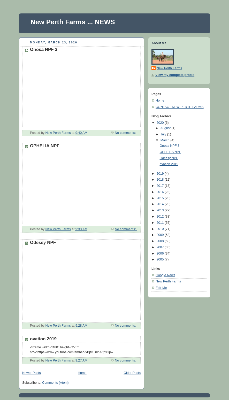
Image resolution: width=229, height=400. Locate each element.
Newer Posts (31, 373)
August (166, 128)
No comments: (126, 133)
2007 (161, 247)
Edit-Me (161, 288)
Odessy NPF (43, 242)
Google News (165, 275)
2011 (161, 223)
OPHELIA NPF (44, 145)
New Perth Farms (169, 68)
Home (82, 373)
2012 (161, 216)
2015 (161, 198)
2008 (161, 241)
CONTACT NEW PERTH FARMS (180, 107)
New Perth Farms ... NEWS (72, 22)
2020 (161, 123)
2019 (161, 173)
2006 (161, 253)
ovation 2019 (43, 338)
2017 (161, 186)
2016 (161, 192)
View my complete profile (174, 75)
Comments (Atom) (55, 382)
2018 (161, 179)
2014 (161, 204)
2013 (161, 210)
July (164, 134)
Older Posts (132, 373)
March (166, 140)
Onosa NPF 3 (43, 49)
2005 (161, 259)
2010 (161, 229)
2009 (161, 235)
